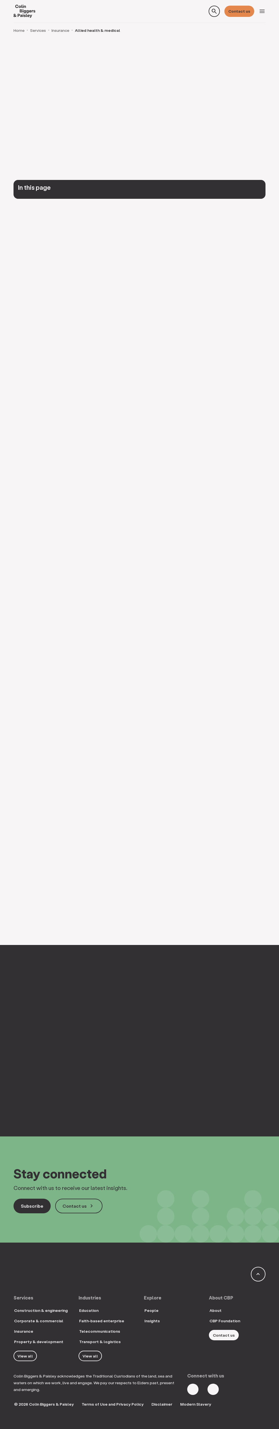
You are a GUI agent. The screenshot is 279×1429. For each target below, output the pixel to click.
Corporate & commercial (38, 1320)
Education (89, 1310)
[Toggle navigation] (262, 11)
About (215, 1310)
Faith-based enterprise (101, 1320)
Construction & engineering (41, 1310)
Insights (152, 1320)
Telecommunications (99, 1331)
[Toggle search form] (214, 11)
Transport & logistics (100, 1341)
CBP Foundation (224, 1320)
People (151, 1310)
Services (38, 30)
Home (19, 30)
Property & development (38, 1341)
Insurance (60, 30)
